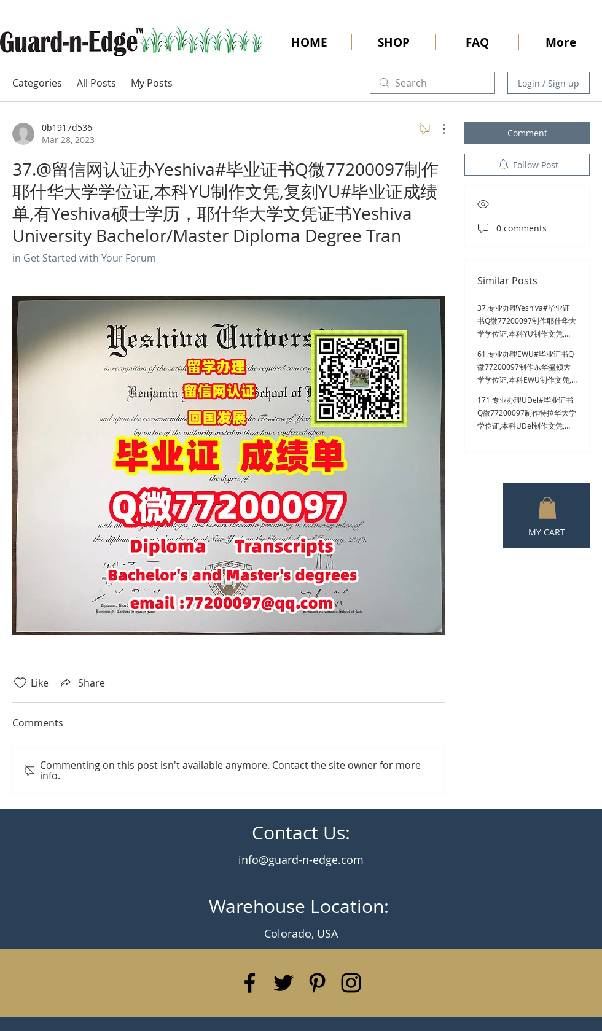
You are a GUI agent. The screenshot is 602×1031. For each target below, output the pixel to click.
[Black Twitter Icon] (283, 983)
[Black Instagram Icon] (351, 983)
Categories (37, 83)
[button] (547, 508)
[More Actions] (437, 129)
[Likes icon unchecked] (20, 682)
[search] (432, 83)
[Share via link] (81, 682)
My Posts (152, 83)
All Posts (96, 83)
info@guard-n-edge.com (301, 859)
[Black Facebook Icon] (250, 983)
